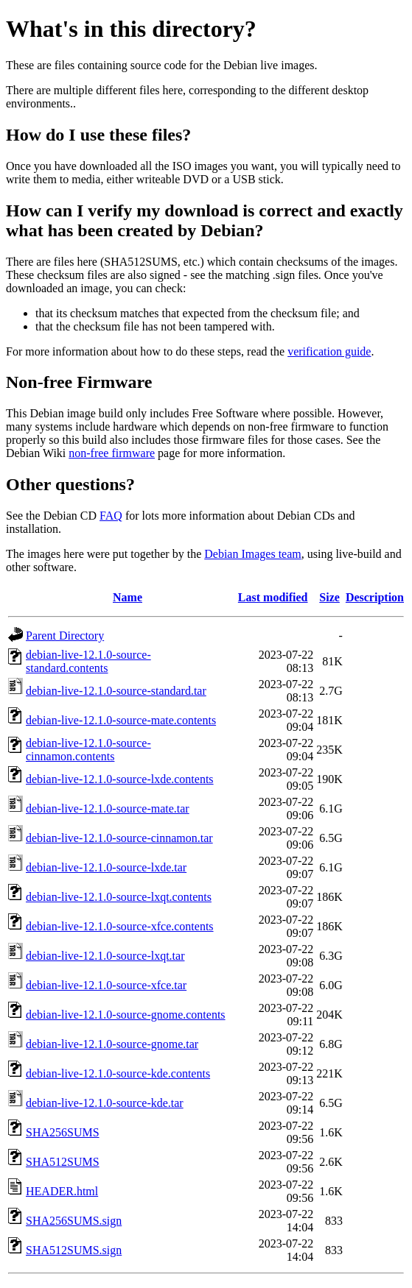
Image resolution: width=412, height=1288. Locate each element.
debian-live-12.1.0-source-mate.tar (107, 808)
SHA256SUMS (62, 1132)
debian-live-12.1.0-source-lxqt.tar (105, 955)
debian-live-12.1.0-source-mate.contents (121, 720)
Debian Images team (252, 554)
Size (329, 597)
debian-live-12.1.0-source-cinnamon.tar (119, 838)
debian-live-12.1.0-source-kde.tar (105, 1103)
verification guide (329, 351)
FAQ (110, 515)
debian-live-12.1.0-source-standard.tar (116, 690)
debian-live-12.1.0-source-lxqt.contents (119, 897)
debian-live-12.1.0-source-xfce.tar (106, 985)
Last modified (273, 597)
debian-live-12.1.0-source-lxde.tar (106, 867)
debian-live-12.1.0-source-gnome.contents (126, 1014)
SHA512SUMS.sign (74, 1250)
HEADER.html (62, 1191)
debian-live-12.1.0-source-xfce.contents (120, 926)
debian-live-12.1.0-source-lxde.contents (120, 779)
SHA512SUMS (62, 1162)
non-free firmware (112, 453)
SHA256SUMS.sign (74, 1220)
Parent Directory (65, 635)
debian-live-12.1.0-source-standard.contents (88, 661)
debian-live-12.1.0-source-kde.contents (118, 1073)
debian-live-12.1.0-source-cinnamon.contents (88, 749)
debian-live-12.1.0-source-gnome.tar (112, 1044)
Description (375, 597)
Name (127, 597)
